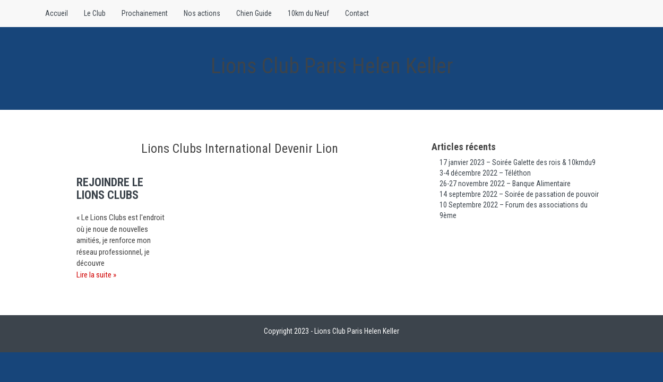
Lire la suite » (96, 275)
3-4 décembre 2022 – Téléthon (485, 173)
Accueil (56, 13)
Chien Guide (254, 13)
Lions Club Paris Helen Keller (332, 66)
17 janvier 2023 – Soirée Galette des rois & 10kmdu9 (518, 162)
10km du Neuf (308, 13)
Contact (357, 13)
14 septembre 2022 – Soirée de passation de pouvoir (519, 194)
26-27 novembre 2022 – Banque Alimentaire (505, 183)
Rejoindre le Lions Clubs (109, 189)
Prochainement (145, 13)
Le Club (95, 13)
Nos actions (202, 13)
